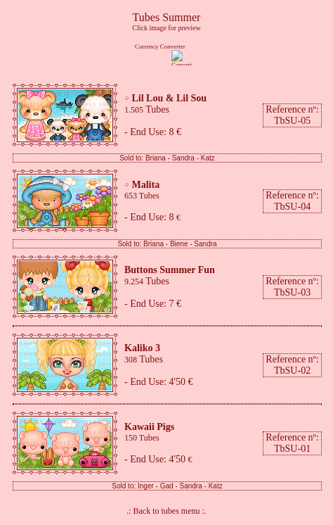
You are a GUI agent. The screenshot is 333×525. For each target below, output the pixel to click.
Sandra (183, 158)
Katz (208, 158)
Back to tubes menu (167, 511)
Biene (179, 244)
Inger (146, 486)
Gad (167, 486)
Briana (155, 158)
